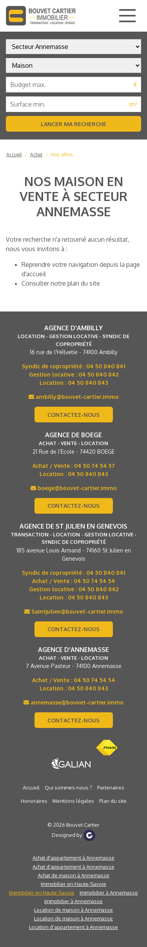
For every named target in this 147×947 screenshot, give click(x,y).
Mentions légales (73, 801)
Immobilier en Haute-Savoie (73, 884)
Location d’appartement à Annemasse (73, 927)
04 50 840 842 (98, 374)
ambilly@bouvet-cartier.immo (74, 396)
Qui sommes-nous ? (68, 787)
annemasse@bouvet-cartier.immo (73, 702)
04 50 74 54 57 (94, 465)
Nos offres (62, 155)
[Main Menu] (127, 15)
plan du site (83, 283)
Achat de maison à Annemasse (73, 875)
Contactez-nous (73, 414)
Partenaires (110, 787)
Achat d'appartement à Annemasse (73, 858)
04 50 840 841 (105, 366)
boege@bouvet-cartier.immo (74, 488)
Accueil (14, 155)
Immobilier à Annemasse (109, 892)
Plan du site (113, 801)
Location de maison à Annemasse (73, 910)
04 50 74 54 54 (94, 581)
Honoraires (34, 801)
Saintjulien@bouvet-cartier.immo (73, 611)
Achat (36, 155)
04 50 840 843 (88, 382)
